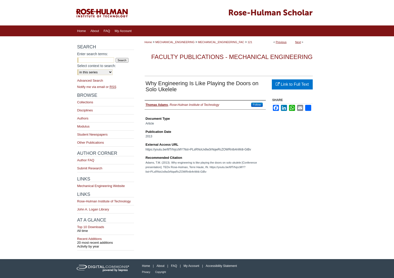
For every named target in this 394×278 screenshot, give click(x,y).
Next (298, 42)
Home (148, 42)
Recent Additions (105, 240)
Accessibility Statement (221, 266)
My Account (191, 266)
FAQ (174, 266)
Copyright (160, 272)
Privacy (146, 272)
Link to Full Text (292, 84)
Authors (83, 118)
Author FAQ (85, 160)
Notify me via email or (96, 87)
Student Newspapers (92, 134)
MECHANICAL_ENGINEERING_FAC (221, 42)
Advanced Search (90, 80)
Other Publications (90, 142)
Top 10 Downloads (105, 229)
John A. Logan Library (93, 209)
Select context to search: (96, 66)
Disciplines (85, 110)
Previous (281, 42)
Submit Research (89, 168)
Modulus (83, 126)
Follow (257, 104)
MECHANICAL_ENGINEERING (175, 42)
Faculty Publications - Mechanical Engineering (231, 56)
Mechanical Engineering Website (101, 186)
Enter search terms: (92, 54)
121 (250, 42)
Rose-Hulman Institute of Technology (104, 201)
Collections (85, 102)
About (160, 266)
